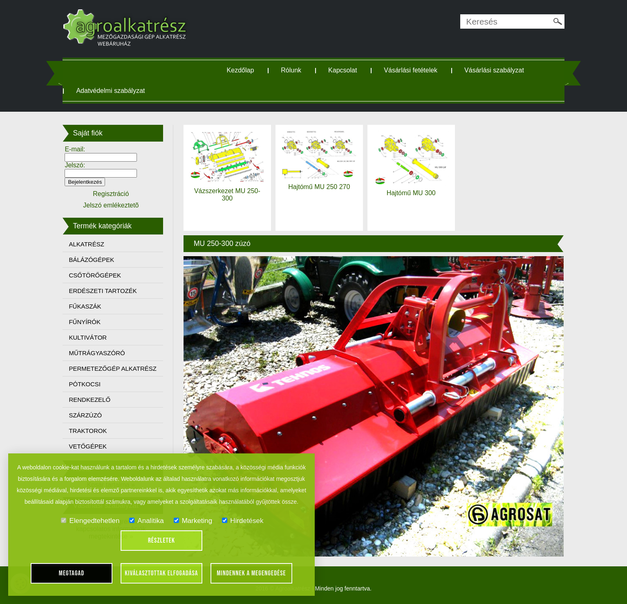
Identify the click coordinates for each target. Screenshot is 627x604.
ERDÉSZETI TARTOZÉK (103, 290)
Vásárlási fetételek (410, 70)
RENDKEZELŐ (89, 399)
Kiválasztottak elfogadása (161, 573)
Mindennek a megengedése (251, 573)
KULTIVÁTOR (88, 337)
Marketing (193, 521)
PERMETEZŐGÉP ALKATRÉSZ (113, 368)
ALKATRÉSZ (86, 244)
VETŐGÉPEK (88, 446)
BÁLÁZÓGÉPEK (91, 259)
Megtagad (72, 573)
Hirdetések (242, 521)
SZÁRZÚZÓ (85, 415)
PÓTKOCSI (85, 384)
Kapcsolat (342, 70)
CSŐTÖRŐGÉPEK (95, 275)
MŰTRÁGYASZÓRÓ (97, 352)
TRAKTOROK (88, 430)
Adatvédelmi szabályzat (110, 90)
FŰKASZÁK (85, 306)
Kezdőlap (240, 70)
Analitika (146, 521)
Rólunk (291, 70)
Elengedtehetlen (90, 521)
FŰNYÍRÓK (85, 321)
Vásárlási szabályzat (494, 70)
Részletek (161, 540)
